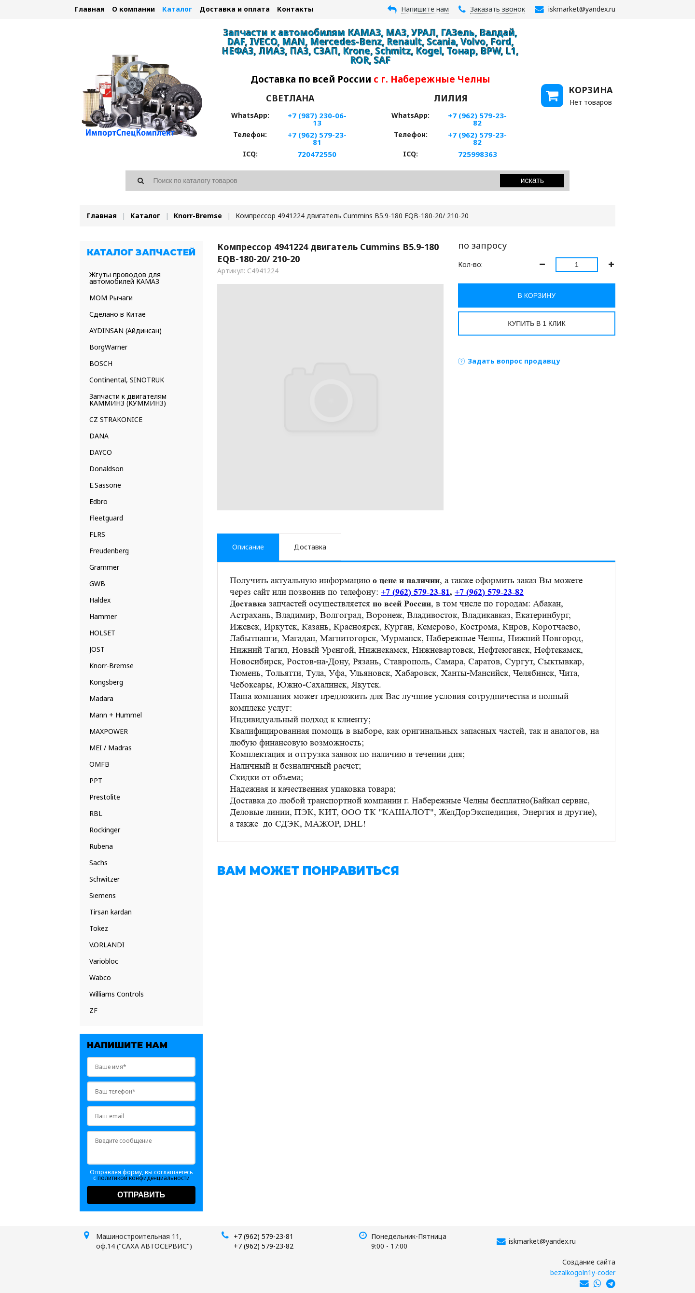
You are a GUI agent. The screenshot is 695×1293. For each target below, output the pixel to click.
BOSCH (100, 363)
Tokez (98, 928)
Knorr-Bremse (198, 215)
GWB (97, 583)
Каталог (177, 9)
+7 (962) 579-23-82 (477, 119)
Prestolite (104, 796)
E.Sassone (105, 485)
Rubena (101, 846)
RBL (95, 813)
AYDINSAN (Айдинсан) (125, 330)
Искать (532, 180)
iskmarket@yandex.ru (542, 1241)
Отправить (141, 1195)
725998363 (477, 154)
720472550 (316, 154)
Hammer (103, 616)
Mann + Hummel (115, 714)
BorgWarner (108, 346)
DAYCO (100, 452)
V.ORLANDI (107, 944)
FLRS (97, 534)
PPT (95, 780)
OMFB (99, 764)
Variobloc (103, 961)
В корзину (537, 295)
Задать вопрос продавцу (514, 360)
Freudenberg (109, 550)
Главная (90, 9)
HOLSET (102, 632)
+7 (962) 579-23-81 (317, 138)
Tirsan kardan (110, 911)
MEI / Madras (110, 747)
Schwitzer (104, 879)
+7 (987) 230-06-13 (317, 119)
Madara (101, 698)
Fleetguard (106, 517)
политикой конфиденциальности (143, 1178)
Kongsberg (106, 682)
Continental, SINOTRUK (126, 379)
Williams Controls (116, 993)
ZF (93, 1010)
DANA (99, 435)
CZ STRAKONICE (115, 419)
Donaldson (106, 468)
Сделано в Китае (117, 314)
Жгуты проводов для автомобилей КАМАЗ (125, 278)
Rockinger (104, 829)
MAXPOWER (108, 731)
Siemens (102, 895)
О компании (133, 9)
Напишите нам (425, 9)
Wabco (100, 977)
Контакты (295, 9)
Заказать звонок (497, 9)
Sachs (98, 862)
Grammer (104, 567)
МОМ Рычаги (111, 297)
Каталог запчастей (141, 252)
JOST (97, 649)
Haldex (100, 599)
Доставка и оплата (234, 9)
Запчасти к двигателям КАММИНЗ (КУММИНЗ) (128, 400)
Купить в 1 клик (536, 323)
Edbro (98, 501)
